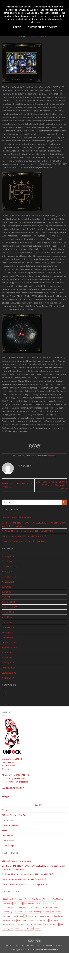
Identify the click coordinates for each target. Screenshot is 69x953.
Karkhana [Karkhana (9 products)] (6, 916)
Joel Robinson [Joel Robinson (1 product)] (56, 912)
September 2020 (9, 607)
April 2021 (7, 597)
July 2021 (6, 592)
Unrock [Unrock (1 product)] (38, 929)
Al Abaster (45, 36)
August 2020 (8, 612)
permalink (52, 456)
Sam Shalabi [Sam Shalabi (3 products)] (54, 920)
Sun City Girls (8, 820)
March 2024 (7, 561)
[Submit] (64, 502)
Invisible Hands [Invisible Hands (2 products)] (20, 912)
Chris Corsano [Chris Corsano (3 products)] (8, 907)
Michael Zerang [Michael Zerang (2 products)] (57, 916)
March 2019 (7, 657)
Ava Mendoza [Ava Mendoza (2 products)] (58, 899)
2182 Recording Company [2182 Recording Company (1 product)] (13, 899)
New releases (8, 840)
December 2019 (9, 637)
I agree (16, 27)
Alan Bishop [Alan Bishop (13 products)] (36, 899)
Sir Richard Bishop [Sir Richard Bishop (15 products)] (51, 924)
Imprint (59, 945)
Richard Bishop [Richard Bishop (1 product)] (42, 920)
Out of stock (7, 835)
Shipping (50, 945)
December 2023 (9, 566)
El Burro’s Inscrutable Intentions (16, 517)
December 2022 (9, 576)
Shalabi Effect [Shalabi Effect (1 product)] (23, 924)
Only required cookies (42, 27)
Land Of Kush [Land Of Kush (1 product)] (18, 916)
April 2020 (7, 617)
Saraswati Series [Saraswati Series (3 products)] (9, 924)
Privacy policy (37, 945)
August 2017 (8, 677)
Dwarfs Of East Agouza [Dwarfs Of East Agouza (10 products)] (50, 907)
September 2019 (9, 647)
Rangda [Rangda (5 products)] (31, 920)
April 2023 (7, 571)
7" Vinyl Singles (9, 845)
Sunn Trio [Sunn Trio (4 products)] (18, 929)
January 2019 (8, 662)
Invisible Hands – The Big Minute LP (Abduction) (24, 536)
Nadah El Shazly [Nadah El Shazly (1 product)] (9, 920)
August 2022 (8, 581)
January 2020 (8, 632)
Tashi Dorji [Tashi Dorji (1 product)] (29, 929)
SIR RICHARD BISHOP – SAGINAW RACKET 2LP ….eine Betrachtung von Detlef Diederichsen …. (33, 524)
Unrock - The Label (10, 825)
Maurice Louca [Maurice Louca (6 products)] (30, 916)
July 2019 (6, 652)
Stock (4, 810)
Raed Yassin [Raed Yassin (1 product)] (21, 920)
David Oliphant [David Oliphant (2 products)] (33, 907)
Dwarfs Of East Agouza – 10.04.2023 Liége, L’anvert (25, 541)
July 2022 (6, 586)
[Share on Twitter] (34, 446)
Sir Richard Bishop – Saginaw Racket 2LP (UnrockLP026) (27, 531)
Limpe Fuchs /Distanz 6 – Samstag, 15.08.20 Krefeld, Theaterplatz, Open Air (51, 485)
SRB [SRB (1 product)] (61, 924)
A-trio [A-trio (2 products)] (27, 899)
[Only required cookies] (65, 19)
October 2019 (8, 642)
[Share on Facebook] (30, 446)
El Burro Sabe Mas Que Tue (14, 815)
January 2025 (8, 556)
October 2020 (8, 602)
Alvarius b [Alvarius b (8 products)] (47, 899)
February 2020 (8, 627)
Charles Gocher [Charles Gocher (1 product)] (49, 903)
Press (4, 830)
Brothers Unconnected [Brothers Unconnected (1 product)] (32, 903)
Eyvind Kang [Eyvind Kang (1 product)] (7, 912)
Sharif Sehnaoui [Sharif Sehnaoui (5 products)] (36, 924)
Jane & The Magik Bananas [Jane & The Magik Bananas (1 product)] (38, 912)
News (34, 456)
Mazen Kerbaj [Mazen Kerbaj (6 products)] (44, 916)
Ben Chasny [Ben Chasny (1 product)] (7, 903)
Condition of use (21, 945)
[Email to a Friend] (39, 446)
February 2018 (8, 667)
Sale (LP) (38, 805)
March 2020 (7, 622)
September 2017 (9, 672)
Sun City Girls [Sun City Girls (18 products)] (8, 929)
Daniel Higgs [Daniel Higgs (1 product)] (20, 907)
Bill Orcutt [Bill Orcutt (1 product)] (18, 903)
